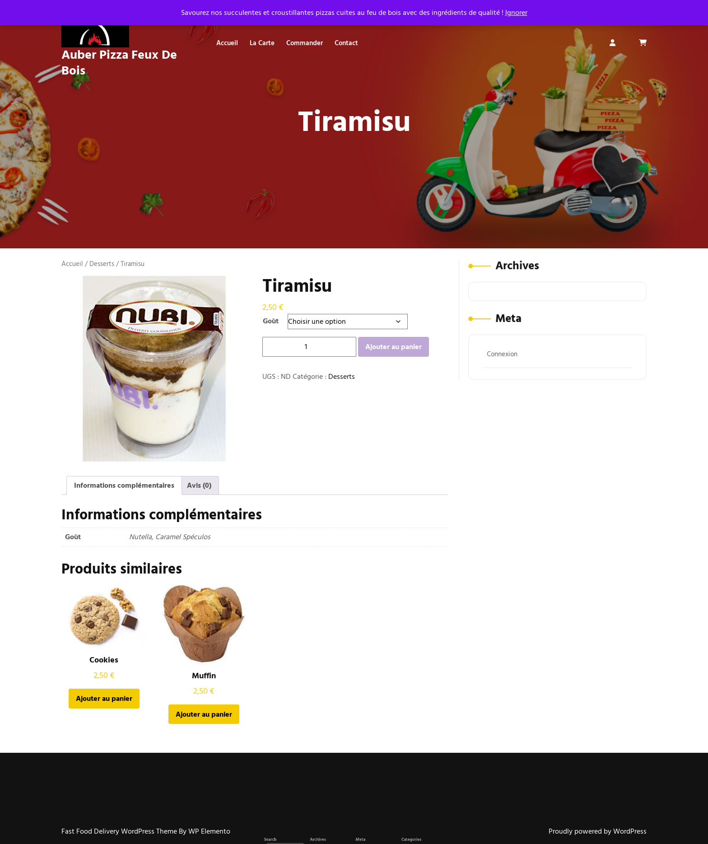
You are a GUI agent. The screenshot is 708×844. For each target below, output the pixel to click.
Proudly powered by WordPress (598, 831)
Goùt (271, 321)
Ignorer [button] (516, 13)
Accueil (227, 43)
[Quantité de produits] (309, 347)
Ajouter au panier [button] (104, 699)
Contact (346, 43)
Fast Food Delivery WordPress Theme (120, 831)
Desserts (101, 264)
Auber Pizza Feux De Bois (119, 63)
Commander (304, 43)
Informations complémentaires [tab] (124, 485)
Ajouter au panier (393, 347)
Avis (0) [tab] (199, 485)
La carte (262, 43)
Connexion (505, 351)
